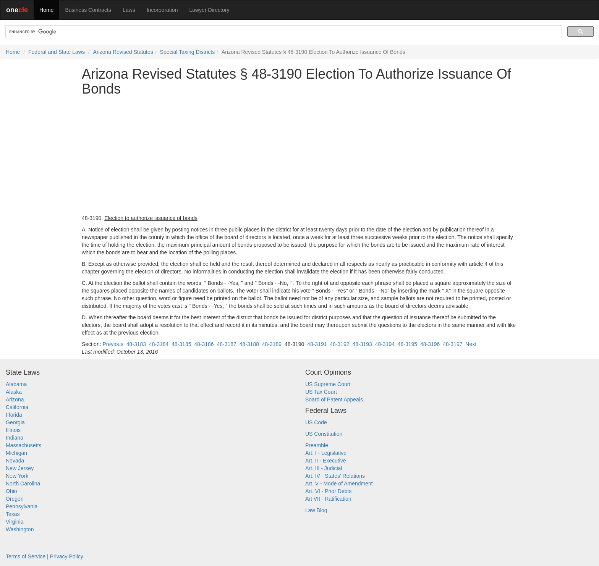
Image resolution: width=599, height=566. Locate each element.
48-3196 (430, 344)
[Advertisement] (299, 155)
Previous (112, 344)
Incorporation (162, 10)
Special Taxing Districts (187, 52)
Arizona (15, 399)
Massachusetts (23, 445)
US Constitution (323, 434)
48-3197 (452, 344)
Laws (129, 10)
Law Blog (316, 510)
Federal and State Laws (56, 52)
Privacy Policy (66, 556)
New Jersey (20, 468)
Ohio (11, 491)
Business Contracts (88, 10)
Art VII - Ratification (328, 499)
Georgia (15, 422)
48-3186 (204, 344)
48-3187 (226, 344)
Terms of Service (25, 556)
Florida (14, 415)
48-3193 (362, 344)
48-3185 (181, 344)
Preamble (316, 445)
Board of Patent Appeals (334, 399)
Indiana (14, 438)
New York (17, 476)
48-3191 (317, 344)
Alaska (14, 392)
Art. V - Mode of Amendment (339, 483)
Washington (20, 529)
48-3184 (158, 344)
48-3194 (385, 344)
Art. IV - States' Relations (335, 476)
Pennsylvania (21, 506)
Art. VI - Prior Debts (328, 491)
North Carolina (23, 483)
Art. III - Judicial (323, 468)
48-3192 (339, 344)
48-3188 (249, 344)
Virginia (14, 522)
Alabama (16, 384)
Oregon (15, 499)
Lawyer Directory (209, 10)
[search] (283, 31)
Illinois (13, 430)
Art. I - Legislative (325, 453)
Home (46, 10)
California (17, 407)
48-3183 (136, 344)
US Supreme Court (327, 384)
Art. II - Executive (325, 461)
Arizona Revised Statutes (123, 52)
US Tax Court (321, 392)
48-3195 (407, 344)
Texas (13, 514)
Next (470, 344)
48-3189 (272, 344)
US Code (316, 422)
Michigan (16, 453)
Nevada (15, 461)
